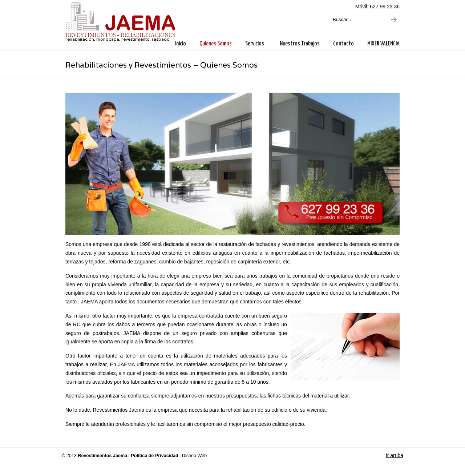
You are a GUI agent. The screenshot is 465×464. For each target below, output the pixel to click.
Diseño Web (194, 455)
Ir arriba (394, 455)
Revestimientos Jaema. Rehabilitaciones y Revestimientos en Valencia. (120, 20)
